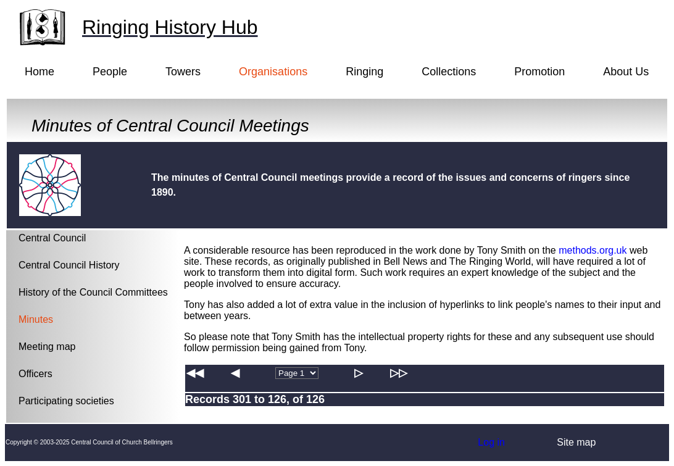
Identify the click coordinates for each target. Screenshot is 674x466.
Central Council (52, 238)
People (110, 71)
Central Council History (69, 265)
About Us (626, 71)
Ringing (364, 71)
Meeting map (47, 346)
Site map (576, 442)
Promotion (539, 71)
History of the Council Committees (93, 292)
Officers (35, 373)
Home (39, 71)
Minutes (36, 319)
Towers (183, 71)
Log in (491, 442)
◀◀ (195, 373)
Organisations (273, 71)
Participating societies (66, 401)
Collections (449, 71)
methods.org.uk (592, 250)
